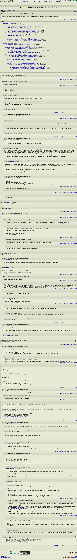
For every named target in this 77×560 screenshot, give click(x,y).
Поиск (57, 1)
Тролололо (36, 58)
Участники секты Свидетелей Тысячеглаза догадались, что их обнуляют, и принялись (19, 25)
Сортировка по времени (71, 72)
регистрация (69, 0)
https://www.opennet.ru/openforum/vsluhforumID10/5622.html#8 (18, 475)
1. (1, 75)
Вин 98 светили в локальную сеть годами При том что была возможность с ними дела (23, 49)
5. (3, 87)
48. (3, 160)
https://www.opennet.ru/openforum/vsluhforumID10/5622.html (17, 471)
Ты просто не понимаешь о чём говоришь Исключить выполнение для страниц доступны (19, 58)
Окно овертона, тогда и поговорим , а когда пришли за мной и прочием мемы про (20, 39)
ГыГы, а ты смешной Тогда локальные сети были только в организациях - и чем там (25, 50)
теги (59, 1)
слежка (60, 5)
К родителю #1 (63, 99)
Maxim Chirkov (74, 558)
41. (3, 132)
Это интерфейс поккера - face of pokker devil (16, 28)
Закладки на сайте (4, 558)
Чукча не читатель (12, 35)
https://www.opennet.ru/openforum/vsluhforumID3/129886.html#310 (14, 420)
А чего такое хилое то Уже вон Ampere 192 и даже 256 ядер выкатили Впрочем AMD (20, 52)
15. (2, 282)
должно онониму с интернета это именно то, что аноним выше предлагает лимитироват (23, 64)
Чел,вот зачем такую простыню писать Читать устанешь (16, 34)
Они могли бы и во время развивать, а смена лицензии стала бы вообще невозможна (21, 56)
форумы (5, 5)
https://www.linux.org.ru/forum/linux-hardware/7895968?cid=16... (13, 409)
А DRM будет (5, 43)
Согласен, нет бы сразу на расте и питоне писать (13, 46)
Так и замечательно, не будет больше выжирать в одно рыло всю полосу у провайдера (25, 41)
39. (3, 324)
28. (4, 114)
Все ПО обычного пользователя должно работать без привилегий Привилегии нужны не (21, 63)
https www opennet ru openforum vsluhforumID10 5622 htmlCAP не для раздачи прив (24, 65)
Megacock (35, 32)
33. (5, 245)
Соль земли (8, 202)
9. (2, 213)
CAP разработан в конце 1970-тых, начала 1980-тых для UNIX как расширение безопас (30, 66)
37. (2, 258)
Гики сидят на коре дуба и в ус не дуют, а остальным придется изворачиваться (20, 26)
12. (1, 266)
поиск (27, 5)
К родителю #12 (63, 288)
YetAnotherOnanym (43, 41)
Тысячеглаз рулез (37, 30)
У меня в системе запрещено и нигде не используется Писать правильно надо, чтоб (20, 62)
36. (1, 340)
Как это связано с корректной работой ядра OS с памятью (14, 69)
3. (2, 81)
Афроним (12, 23)
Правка (68, 19)
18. (3, 290)
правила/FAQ (16, 5)
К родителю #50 (63, 546)
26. (4, 305)
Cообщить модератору (73, 19)
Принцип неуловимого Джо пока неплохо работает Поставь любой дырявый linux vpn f (19, 32)
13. (2, 276)
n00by (34, 25)
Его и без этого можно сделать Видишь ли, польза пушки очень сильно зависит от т (18, 44)
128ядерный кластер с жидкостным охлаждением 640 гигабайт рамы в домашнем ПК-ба (19, 47)
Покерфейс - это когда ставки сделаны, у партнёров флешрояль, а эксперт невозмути (23, 29)
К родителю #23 (63, 123)
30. (5, 239)
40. (2, 346)
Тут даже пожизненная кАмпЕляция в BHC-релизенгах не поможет (18, 48)
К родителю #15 (63, 303)
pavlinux (24, 54)
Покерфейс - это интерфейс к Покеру (13, 27)
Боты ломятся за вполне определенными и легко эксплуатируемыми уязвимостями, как (23, 33)
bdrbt (9, 335)
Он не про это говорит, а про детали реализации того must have (17, 59)
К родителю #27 (63, 249)
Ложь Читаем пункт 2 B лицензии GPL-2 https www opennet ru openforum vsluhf (15, 61)
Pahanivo (40, 50)
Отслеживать (74, 11)
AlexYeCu (10, 161)
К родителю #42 (63, 192)
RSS (70, 5)
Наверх (68, 79)
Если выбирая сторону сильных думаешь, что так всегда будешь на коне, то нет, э (20, 30)
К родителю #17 (63, 112)
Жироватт (24, 38)
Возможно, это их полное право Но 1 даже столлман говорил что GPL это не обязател (19, 55)
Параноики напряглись (6, 23)
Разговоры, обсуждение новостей (9, 10)
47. (4, 125)
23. (3, 108)
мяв (38, 64)
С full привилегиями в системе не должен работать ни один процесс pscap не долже (24, 67)
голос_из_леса (26, 28)
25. (3, 219)
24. (3, 318)
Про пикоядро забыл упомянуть (12, 51)
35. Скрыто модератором (8, 120)
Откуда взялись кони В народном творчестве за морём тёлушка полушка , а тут (22, 31)
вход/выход (49, 5)
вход (66, 0)
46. (4, 138)
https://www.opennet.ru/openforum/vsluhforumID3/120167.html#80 (13, 408)
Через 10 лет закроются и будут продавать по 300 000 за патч (13, 54)
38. (1, 364)
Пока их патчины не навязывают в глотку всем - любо (13, 38)
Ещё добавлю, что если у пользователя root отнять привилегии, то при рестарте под (27, 68)
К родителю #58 (63, 528)
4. (1, 207)
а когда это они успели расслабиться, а (11, 24)
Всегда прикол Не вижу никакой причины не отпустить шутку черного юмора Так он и (23, 40)
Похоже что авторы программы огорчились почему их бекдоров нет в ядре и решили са (17, 37)
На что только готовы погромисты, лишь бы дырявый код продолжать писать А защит (16, 45)
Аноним (19, 24)
